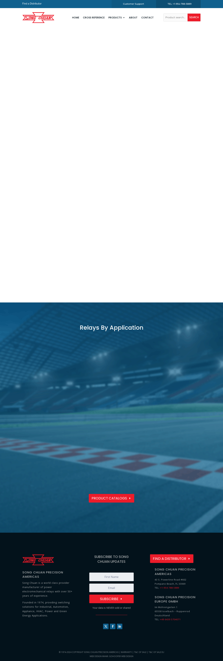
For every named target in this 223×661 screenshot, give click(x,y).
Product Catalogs (109, 498)
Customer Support (133, 3)
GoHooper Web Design (121, 656)
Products (115, 17)
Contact (147, 17)
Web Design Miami (99, 656)
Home (75, 17)
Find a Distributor (32, 3)
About (133, 17)
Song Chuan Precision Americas (101, 652)
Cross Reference (94, 17)
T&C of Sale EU (156, 652)
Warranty (126, 652)
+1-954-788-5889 (169, 587)
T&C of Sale (140, 652)
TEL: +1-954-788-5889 (180, 3)
